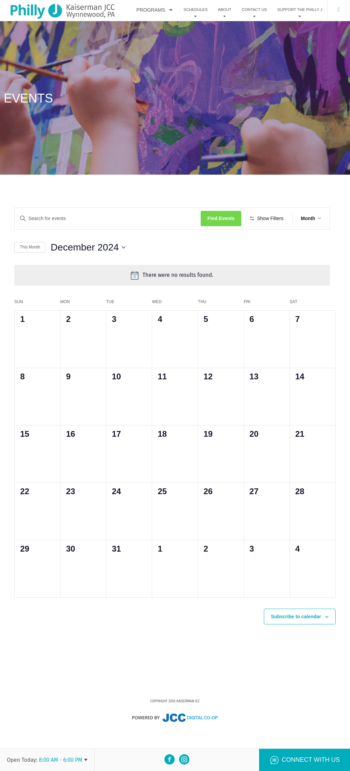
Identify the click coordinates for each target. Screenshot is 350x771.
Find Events (226, 218)
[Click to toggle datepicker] (88, 267)
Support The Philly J (299, 10)
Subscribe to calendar (296, 634)
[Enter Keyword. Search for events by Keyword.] (110, 218)
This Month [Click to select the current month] (30, 267)
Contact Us (254, 10)
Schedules (195, 10)
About (224, 10)
